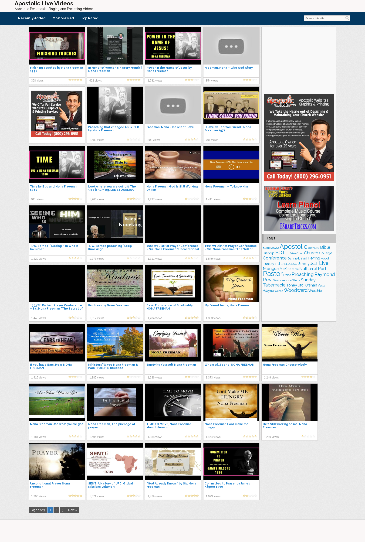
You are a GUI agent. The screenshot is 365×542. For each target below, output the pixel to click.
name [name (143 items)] (295, 269)
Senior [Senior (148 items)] (277, 280)
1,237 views (155, 199)
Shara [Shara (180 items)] (296, 280)
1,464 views (213, 437)
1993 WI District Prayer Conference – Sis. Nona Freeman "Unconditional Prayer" (172, 249)
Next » (72, 510)
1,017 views (96, 318)
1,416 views (38, 377)
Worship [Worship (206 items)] (315, 291)
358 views (37, 80)
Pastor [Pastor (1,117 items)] (273, 273)
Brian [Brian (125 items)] (293, 253)
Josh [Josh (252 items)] (314, 263)
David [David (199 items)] (302, 258)
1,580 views (96, 140)
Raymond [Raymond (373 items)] (324, 274)
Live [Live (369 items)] (323, 263)
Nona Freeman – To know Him (226, 186)
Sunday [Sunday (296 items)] (308, 279)
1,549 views (213, 258)
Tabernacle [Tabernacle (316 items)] (274, 285)
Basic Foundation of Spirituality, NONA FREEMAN (169, 307)
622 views (95, 80)
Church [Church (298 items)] (311, 252)
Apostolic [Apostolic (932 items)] (293, 246)
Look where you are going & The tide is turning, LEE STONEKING (112, 188)
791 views (212, 140)
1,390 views (38, 496)
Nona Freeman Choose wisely (285, 364)
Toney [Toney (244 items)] (291, 285)
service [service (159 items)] (286, 280)
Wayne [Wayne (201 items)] (268, 291)
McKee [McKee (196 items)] (285, 269)
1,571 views (96, 496)
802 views (154, 140)
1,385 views (96, 377)
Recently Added (32, 18)
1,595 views (96, 437)
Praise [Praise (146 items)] (287, 275)
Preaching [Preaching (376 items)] (303, 274)
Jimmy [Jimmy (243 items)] (304, 263)
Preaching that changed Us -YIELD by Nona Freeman (113, 129)
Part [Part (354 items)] (322, 268)
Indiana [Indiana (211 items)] (281, 264)
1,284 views (155, 318)
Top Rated (89, 18)
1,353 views (213, 318)
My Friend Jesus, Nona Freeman (228, 305)
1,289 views (271, 437)
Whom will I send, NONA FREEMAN (229, 364)
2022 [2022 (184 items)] (275, 247)
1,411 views (213, 199)
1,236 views (155, 377)
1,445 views (38, 318)
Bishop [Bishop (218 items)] (268, 253)
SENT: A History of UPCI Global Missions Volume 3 (110, 485)
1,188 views (155, 437)
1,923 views (213, 496)
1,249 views (271, 377)
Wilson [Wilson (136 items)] (278, 291)
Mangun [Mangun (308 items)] (271, 268)
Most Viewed (63, 18)
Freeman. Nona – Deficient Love (170, 127)
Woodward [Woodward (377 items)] (296, 290)
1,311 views (155, 258)
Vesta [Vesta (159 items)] (321, 285)
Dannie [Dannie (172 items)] (292, 258)
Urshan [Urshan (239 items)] (311, 285)
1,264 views (96, 199)
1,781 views (155, 80)
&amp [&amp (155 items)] (266, 247)
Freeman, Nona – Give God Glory (229, 67)
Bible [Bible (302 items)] (325, 247)
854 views (212, 80)
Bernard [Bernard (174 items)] (313, 247)
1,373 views (213, 377)
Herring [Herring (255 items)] (314, 258)
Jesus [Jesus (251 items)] (292, 263)
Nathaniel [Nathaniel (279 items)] (308, 268)
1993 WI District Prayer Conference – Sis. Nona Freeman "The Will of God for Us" (231, 249)
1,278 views (96, 258)
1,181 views (38, 437)
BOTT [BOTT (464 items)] (282, 252)
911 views (37, 199)
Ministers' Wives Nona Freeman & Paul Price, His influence (113, 366)
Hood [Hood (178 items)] (325, 258)
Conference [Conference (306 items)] (275, 258)
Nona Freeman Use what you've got (56, 424)
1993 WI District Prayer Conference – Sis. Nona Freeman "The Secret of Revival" (56, 309)
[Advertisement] (299, 59)
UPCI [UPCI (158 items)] (301, 285)
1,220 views (38, 258)
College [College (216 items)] (325, 253)
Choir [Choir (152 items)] (300, 253)
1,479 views (155, 496)
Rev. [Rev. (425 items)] (267, 280)
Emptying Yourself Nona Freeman (171, 364)
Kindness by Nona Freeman (108, 305)
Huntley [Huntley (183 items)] (268, 264)
